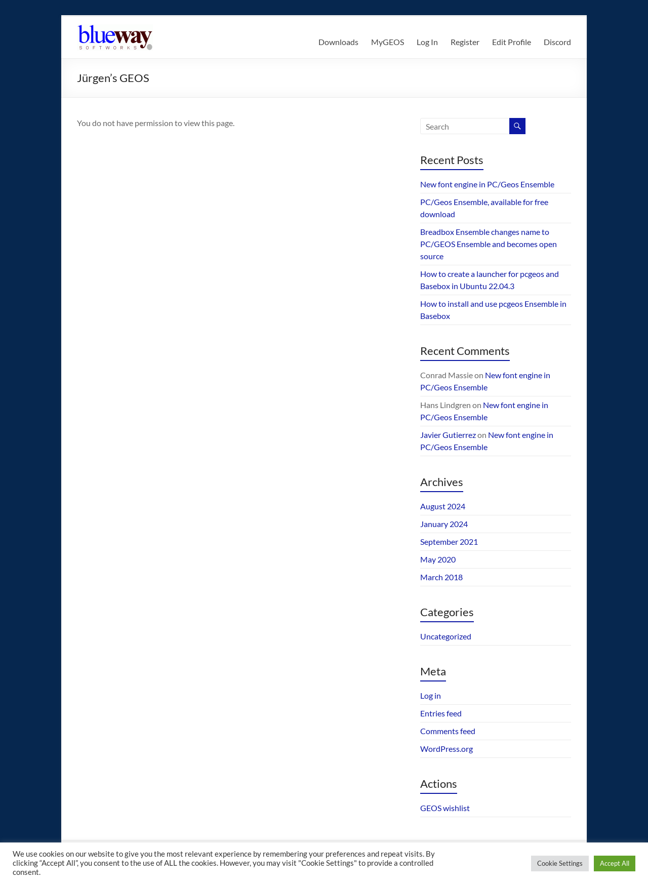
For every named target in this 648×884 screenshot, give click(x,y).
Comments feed (447, 731)
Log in (430, 695)
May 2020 (438, 559)
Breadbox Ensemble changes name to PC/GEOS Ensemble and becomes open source (488, 244)
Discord (557, 42)
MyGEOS (387, 42)
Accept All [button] (614, 863)
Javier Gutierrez (448, 434)
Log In (427, 42)
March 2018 (441, 577)
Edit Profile (511, 42)
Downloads (338, 42)
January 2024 (444, 524)
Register (465, 42)
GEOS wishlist (445, 808)
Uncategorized (445, 636)
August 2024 (442, 506)
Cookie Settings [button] (560, 863)
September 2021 (449, 541)
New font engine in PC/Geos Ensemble (487, 184)
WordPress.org (446, 748)
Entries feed (441, 713)
